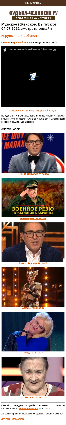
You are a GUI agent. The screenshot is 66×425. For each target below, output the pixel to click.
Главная (5, 42)
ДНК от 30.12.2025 (33, 397)
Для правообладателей (12, 419)
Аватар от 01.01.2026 (33, 308)
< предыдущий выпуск (20, 110)
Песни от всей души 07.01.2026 (33, 174)
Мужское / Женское (22, 42)
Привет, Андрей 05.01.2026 (33, 263)
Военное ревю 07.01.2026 (33, 218)
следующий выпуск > (47, 110)
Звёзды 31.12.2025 (33, 352)
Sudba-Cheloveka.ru (28, 408)
